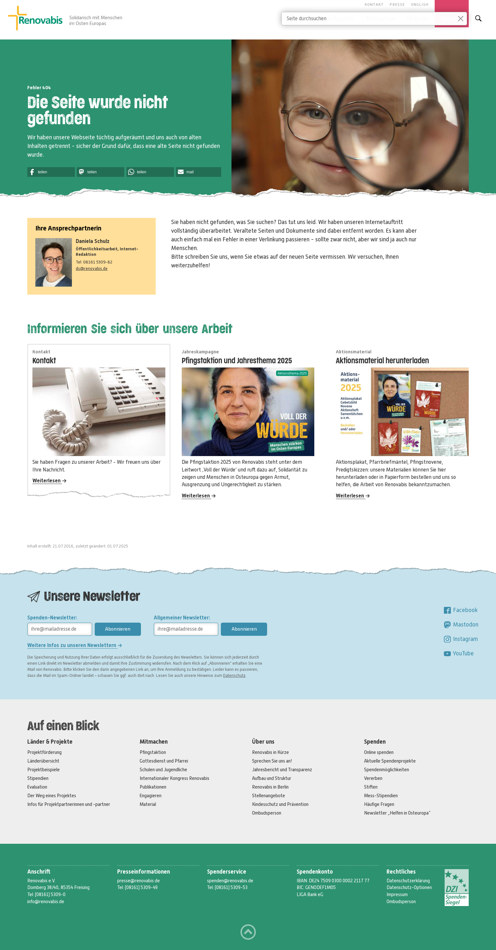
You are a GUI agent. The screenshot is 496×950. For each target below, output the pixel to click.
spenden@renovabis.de (230, 880)
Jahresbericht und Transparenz (282, 769)
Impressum (397, 894)
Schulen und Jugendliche (163, 769)
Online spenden (379, 752)
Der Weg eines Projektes (51, 795)
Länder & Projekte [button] (331, 18)
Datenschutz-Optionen (409, 887)
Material (148, 804)
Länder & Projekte (50, 741)
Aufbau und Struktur (271, 778)
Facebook (460, 610)
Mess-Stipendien (381, 795)
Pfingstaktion (153, 752)
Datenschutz (234, 675)
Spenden (375, 741)
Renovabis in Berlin (270, 787)
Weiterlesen (49, 481)
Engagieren (150, 795)
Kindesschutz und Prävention (280, 804)
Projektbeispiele (43, 769)
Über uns (263, 741)
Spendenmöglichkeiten (386, 769)
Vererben (373, 778)
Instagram (460, 639)
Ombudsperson (266, 813)
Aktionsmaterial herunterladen (382, 361)
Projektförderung (44, 752)
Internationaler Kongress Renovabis (174, 778)
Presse (397, 4)
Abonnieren (117, 629)
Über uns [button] (417, 18)
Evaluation (37, 787)
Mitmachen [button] (380, 18)
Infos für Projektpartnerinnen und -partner (68, 804)
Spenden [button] (452, 18)
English (420, 4)
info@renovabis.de (45, 901)
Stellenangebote (268, 795)
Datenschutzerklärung (408, 880)
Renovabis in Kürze (270, 752)
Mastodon (460, 624)
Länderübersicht (43, 761)
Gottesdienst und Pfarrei (164, 761)
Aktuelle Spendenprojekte (390, 761)
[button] (51, 172)
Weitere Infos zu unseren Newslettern (74, 645)
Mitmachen (154, 741)
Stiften (371, 787)
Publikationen (153, 787)
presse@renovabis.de (138, 880)
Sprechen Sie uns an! (272, 761)
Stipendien (37, 778)
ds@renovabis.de (92, 268)
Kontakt (374, 4)
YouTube (458, 653)
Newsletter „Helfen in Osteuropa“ (397, 813)
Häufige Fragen (379, 804)
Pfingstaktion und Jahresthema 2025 (237, 361)
